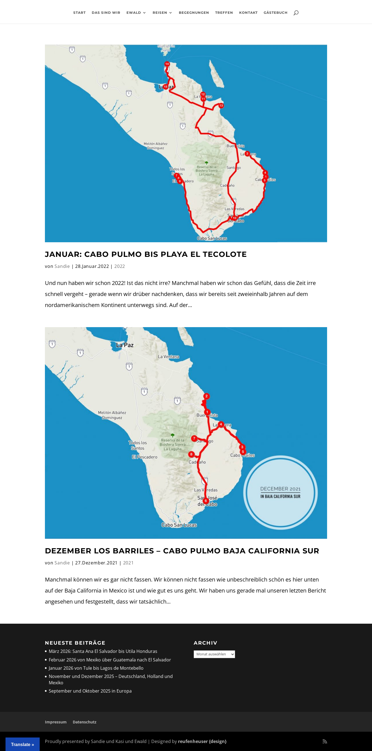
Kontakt (248, 13)
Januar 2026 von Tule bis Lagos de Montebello (96, 668)
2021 (128, 563)
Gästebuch (276, 13)
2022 (119, 266)
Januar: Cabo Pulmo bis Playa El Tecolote (146, 254)
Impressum (56, 722)
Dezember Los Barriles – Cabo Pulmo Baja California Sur (182, 550)
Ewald (133, 13)
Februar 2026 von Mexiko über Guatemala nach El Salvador (110, 660)
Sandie (62, 266)
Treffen (224, 13)
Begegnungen (194, 13)
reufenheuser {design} (202, 741)
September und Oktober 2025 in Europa (90, 691)
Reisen (160, 13)
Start (79, 13)
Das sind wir (106, 13)
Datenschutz (84, 722)
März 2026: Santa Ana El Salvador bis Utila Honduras (103, 651)
